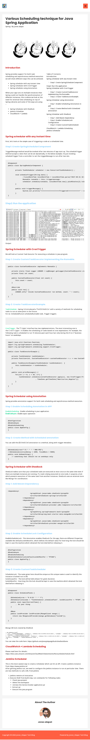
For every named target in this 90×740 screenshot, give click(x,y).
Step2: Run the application (57, 86)
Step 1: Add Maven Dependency (62, 118)
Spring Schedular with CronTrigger (60, 89)
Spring (7, 27)
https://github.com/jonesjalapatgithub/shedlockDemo (47, 642)
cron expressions (61, 331)
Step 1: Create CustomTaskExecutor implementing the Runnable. (63, 93)
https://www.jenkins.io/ (18, 667)
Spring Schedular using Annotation (60, 100)
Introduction (51, 77)
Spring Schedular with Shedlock (59, 115)
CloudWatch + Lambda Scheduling (60, 129)
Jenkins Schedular (53, 131)
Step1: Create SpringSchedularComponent (66, 83)
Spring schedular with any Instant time (62, 79)
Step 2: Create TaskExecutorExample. (64, 97)
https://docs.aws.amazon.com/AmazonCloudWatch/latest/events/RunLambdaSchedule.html (39, 654)
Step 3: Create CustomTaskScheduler (64, 125)
